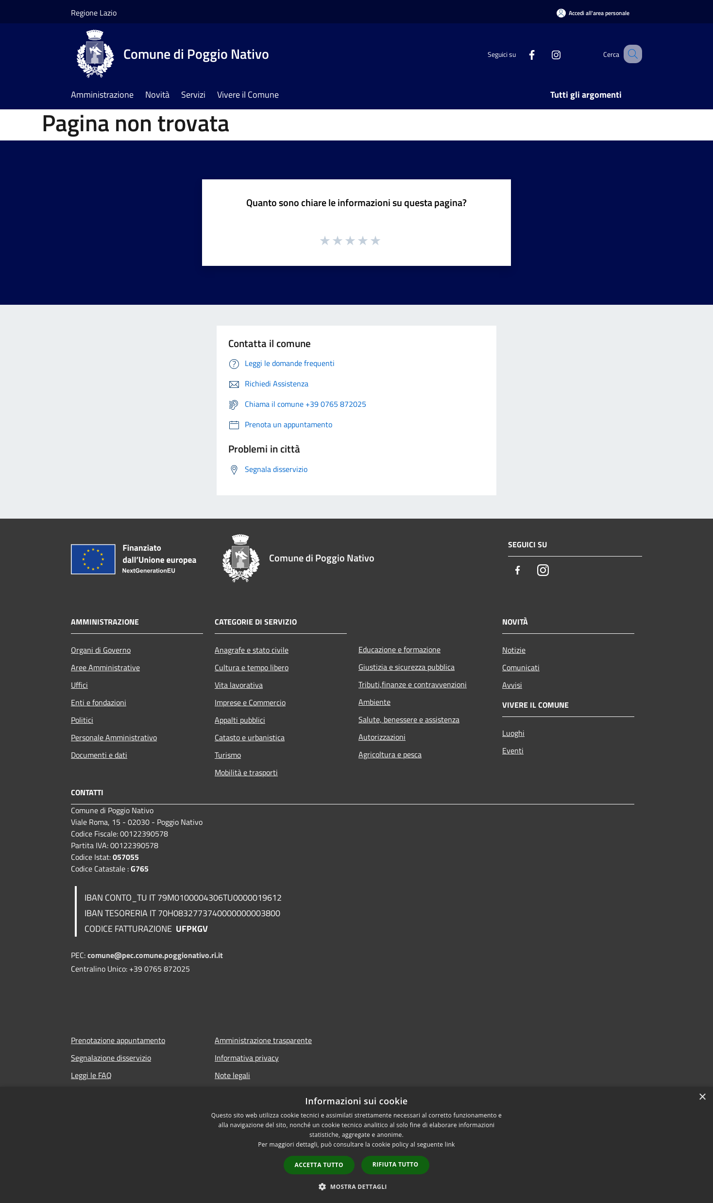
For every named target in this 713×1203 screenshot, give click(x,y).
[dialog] (356, 1145)
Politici (82, 720)
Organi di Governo (101, 650)
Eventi (513, 750)
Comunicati (521, 667)
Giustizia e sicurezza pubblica (406, 667)
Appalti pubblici (240, 720)
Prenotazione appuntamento (118, 1040)
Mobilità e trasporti (246, 772)
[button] (356, 1186)
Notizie (514, 650)
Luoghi (513, 733)
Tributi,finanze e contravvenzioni (412, 684)
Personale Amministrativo (114, 737)
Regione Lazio (94, 12)
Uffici (79, 685)
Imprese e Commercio (250, 702)
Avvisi (512, 685)
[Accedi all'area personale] (593, 12)
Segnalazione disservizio (111, 1058)
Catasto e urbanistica (250, 737)
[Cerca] (630, 54)
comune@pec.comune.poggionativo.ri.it (155, 955)
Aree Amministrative (105, 667)
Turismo (228, 755)
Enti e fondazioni (98, 702)
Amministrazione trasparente (263, 1040)
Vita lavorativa (239, 685)
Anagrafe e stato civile (252, 650)
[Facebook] (519, 53)
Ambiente (374, 702)
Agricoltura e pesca (390, 754)
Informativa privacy (247, 1058)
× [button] (702, 1097)
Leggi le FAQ (91, 1075)
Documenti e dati (99, 755)
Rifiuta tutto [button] (396, 1164)
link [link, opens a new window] (450, 1144)
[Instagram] (544, 53)
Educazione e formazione (399, 649)
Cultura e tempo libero (252, 667)
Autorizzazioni (382, 737)
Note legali (232, 1075)
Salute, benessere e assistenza (408, 719)
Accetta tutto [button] (319, 1165)
